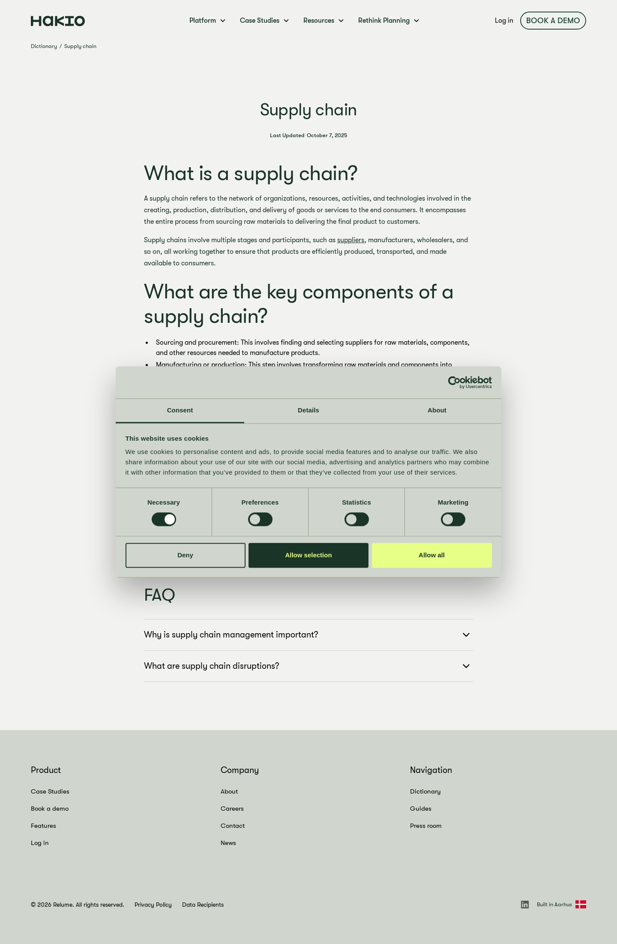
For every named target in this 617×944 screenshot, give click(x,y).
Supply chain (80, 46)
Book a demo (553, 20)
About (229, 791)
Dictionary (44, 46)
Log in (504, 20)
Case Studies (50, 791)
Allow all (432, 555)
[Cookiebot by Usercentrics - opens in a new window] (454, 382)
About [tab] (437, 410)
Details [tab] (308, 410)
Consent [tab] (180, 410)
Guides (420, 808)
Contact (233, 826)
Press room (426, 826)
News (228, 843)
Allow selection (308, 555)
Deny (185, 555)
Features (43, 826)
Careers (232, 808)
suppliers (350, 240)
